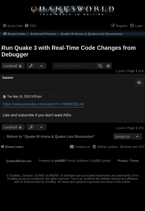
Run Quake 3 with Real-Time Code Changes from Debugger (68, 51)
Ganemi (7, 77)
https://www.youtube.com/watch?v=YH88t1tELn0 (43, 104)
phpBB (60, 160)
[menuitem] (30, 25)
